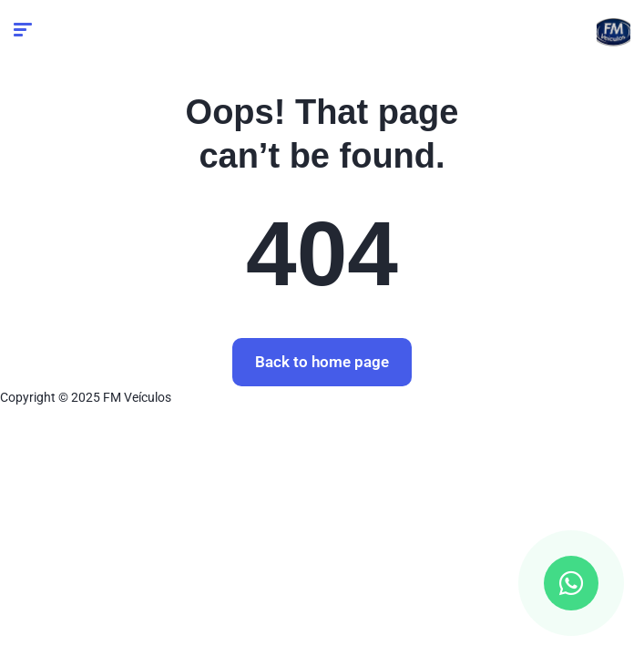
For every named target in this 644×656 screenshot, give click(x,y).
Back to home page (322, 362)
